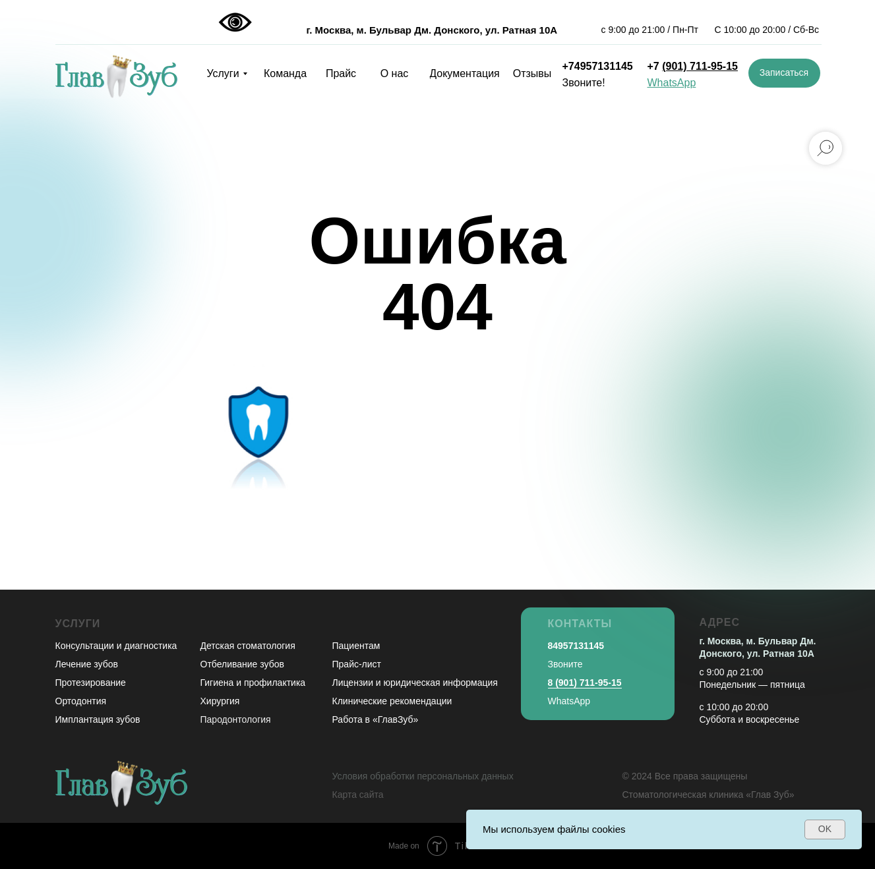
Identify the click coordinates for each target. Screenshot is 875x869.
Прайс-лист (357, 664)
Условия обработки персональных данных (423, 776)
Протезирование (90, 682)
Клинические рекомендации (392, 701)
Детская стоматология (247, 645)
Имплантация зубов (97, 719)
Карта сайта (358, 794)
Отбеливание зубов (242, 664)
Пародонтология (235, 719)
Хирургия (220, 701)
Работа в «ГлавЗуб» (375, 719)
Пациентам (356, 645)
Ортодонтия (81, 701)
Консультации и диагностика (116, 645)
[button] (784, 73)
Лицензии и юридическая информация (415, 682)
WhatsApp (569, 701)
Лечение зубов (86, 664)
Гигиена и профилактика (253, 682)
